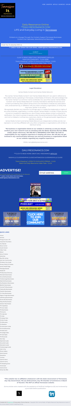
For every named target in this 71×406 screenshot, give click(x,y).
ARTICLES (55, 4)
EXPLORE (68, 4)
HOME (43, 4)
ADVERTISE (49, 4)
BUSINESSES (62, 4)
